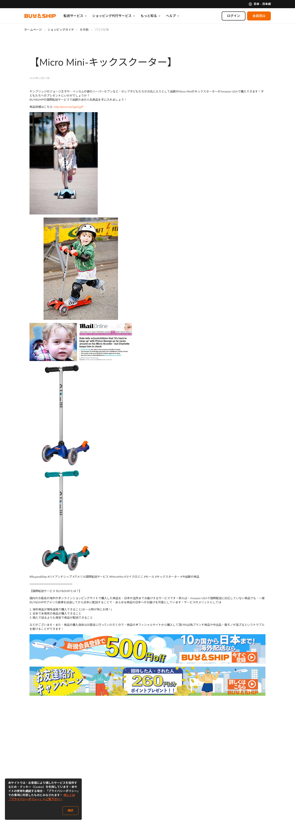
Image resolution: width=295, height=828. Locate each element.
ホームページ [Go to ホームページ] (33, 30)
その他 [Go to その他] (84, 30)
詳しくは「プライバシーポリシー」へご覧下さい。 (41, 797)
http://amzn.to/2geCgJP (68, 107)
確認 (70, 810)
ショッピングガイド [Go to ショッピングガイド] (61, 30)
